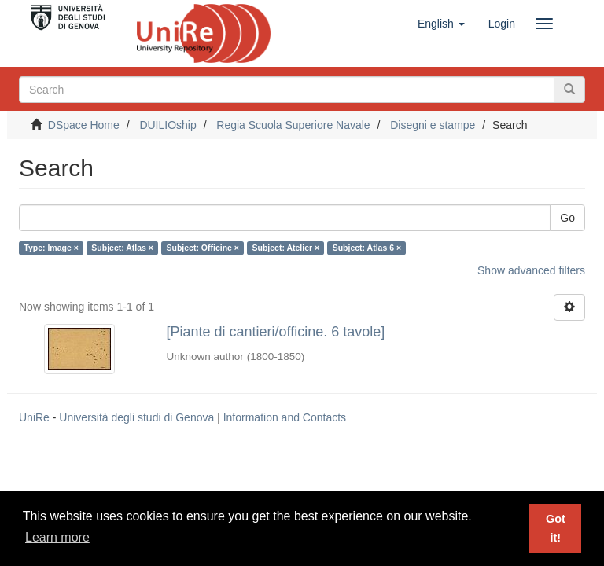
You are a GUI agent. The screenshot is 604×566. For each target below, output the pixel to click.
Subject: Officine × (203, 247)
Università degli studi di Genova (136, 417)
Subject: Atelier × (285, 247)
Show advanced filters (531, 270)
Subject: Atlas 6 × (367, 247)
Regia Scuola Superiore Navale (293, 125)
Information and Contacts (284, 417)
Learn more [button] (57, 537)
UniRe (34, 417)
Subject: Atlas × (122, 247)
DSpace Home (84, 125)
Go (567, 217)
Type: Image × (51, 247)
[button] (441, 23)
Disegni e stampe (432, 125)
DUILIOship (167, 125)
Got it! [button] (555, 528)
